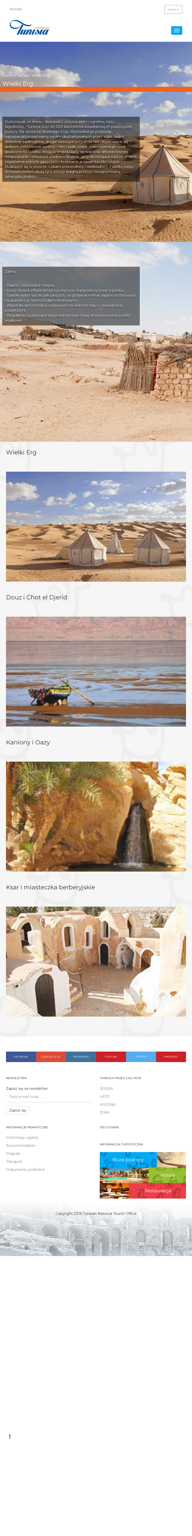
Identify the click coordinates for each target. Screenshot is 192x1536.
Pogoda (13, 1153)
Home (8, 75)
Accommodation (21, 1145)
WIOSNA (108, 1104)
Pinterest (171, 1056)
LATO (105, 1096)
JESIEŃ (106, 1088)
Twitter (141, 1056)
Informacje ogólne (22, 1137)
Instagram (80, 1056)
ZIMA (105, 1112)
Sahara (22, 75)
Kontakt (16, 9)
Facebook (21, 1056)
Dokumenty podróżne (25, 1169)
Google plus (51, 1056)
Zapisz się (17, 1110)
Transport (14, 1161)
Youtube (111, 1056)
